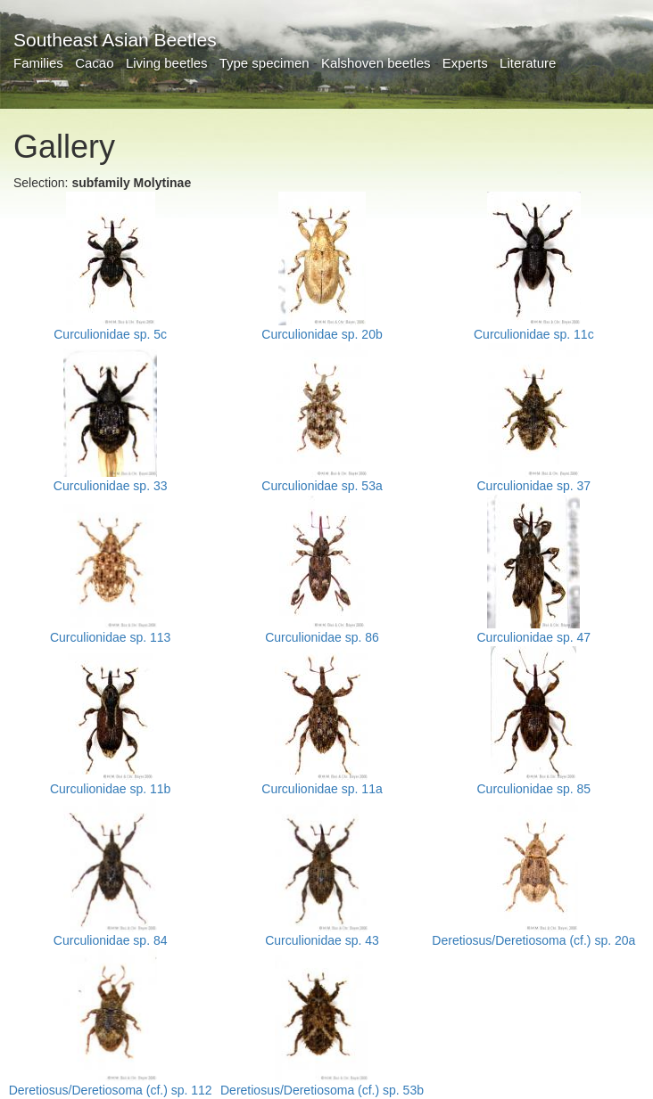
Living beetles (167, 62)
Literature (528, 62)
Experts (465, 62)
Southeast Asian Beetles (115, 39)
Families (38, 62)
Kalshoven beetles (376, 62)
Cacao (94, 62)
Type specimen (264, 62)
